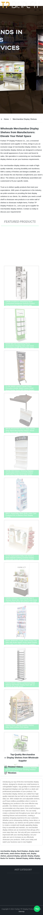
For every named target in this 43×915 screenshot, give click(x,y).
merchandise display (8, 851)
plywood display (13, 856)
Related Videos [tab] (13, 767)
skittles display (34, 858)
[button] (35, 10)
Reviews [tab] (10, 773)
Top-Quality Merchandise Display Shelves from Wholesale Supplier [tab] (21, 757)
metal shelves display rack (20, 853)
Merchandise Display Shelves (25, 119)
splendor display (27, 856)
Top (37, 909)
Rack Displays (22, 851)
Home (6, 119)
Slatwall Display (22, 858)
